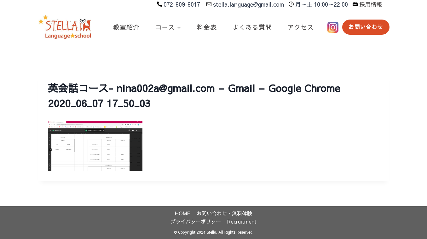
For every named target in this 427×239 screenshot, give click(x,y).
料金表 (206, 27)
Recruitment (242, 221)
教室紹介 (126, 27)
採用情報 (370, 4)
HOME (182, 213)
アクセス (300, 27)
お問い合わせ (366, 27)
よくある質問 (252, 27)
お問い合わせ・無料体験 (224, 213)
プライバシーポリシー (195, 221)
